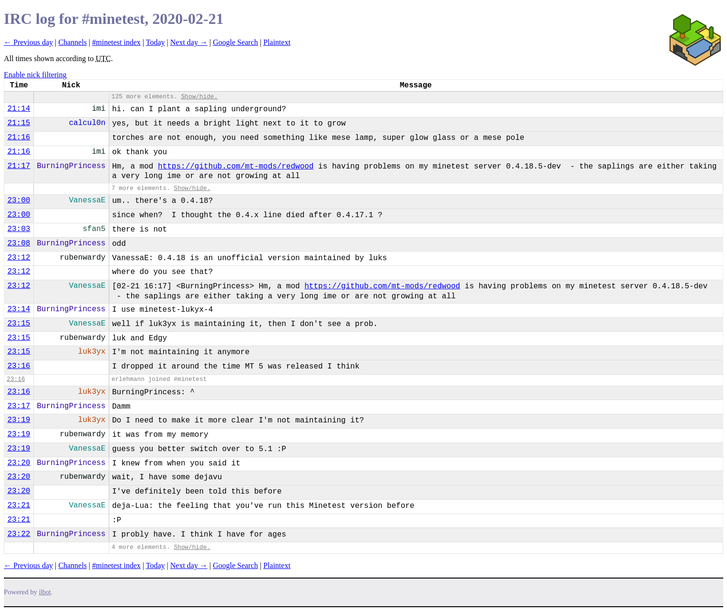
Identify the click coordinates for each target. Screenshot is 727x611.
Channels (72, 42)
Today (155, 42)
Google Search (235, 42)
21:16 (18, 137)
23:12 (18, 257)
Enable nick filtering (35, 75)
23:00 (18, 200)
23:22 (18, 534)
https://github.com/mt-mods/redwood (235, 166)
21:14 (18, 109)
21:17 (18, 166)
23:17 (18, 406)
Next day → (189, 42)
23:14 (18, 309)
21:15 (18, 123)
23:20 (18, 463)
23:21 (18, 505)
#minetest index (116, 42)
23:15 (18, 323)
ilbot (45, 592)
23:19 (18, 420)
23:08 (18, 243)
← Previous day (28, 42)
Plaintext (277, 42)
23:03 (18, 229)
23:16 (18, 366)
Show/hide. (199, 96)
